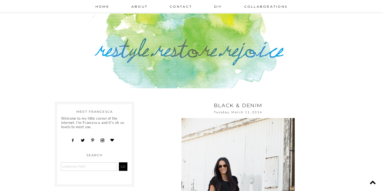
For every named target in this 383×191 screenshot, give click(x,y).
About (139, 6)
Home (102, 6)
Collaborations (266, 6)
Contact (181, 6)
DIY (218, 6)
